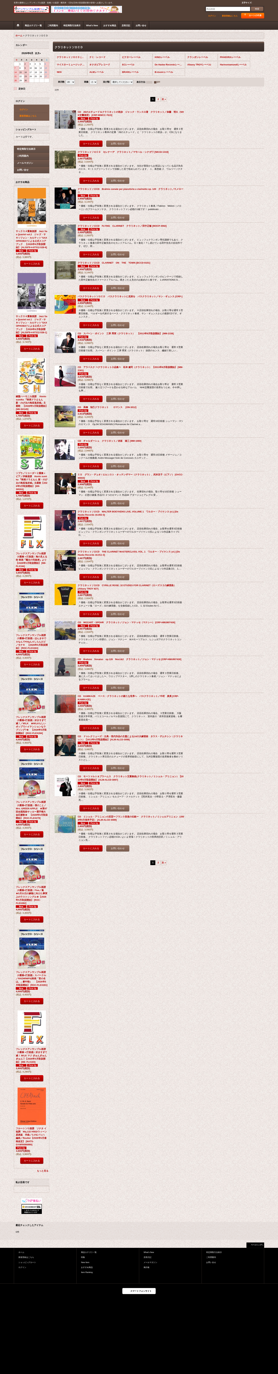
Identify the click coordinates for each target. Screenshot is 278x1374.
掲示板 (146, 1267)
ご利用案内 (23, 156)
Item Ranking (87, 1272)
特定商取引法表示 (26, 149)
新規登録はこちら (230, 16)
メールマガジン (25, 163)
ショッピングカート (27, 1262)
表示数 (61, 82)
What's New (149, 1252)
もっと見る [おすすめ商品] (42, 1170)
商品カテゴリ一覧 (89, 1252)
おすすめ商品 (87, 1267)
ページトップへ (257, 1245)
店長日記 (147, 1257)
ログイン (212, 16)
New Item (85, 1262)
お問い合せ (23, 170)
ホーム (21, 1252)
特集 (83, 1257)
